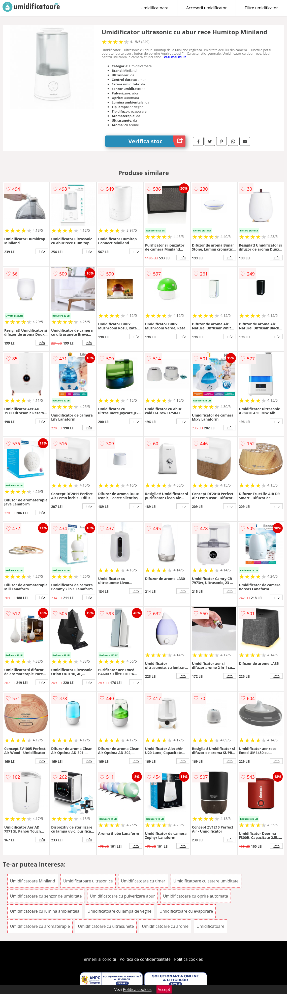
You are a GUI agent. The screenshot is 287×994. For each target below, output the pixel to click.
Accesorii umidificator (206, 8)
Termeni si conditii (99, 959)
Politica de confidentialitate (145, 959)
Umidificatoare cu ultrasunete (106, 926)
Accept (164, 989)
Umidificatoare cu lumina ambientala (44, 911)
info (42, 251)
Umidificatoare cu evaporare (186, 911)
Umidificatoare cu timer (143, 881)
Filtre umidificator (261, 8)
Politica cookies (188, 959)
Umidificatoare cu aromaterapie (40, 926)
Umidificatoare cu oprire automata (195, 896)
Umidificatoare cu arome (165, 926)
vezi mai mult (175, 57)
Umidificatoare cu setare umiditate (206, 881)
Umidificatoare (154, 8)
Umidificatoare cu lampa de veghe (119, 911)
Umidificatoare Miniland (32, 881)
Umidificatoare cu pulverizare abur (122, 896)
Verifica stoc (157, 141)
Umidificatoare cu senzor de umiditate (46, 896)
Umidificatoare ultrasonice (88, 881)
